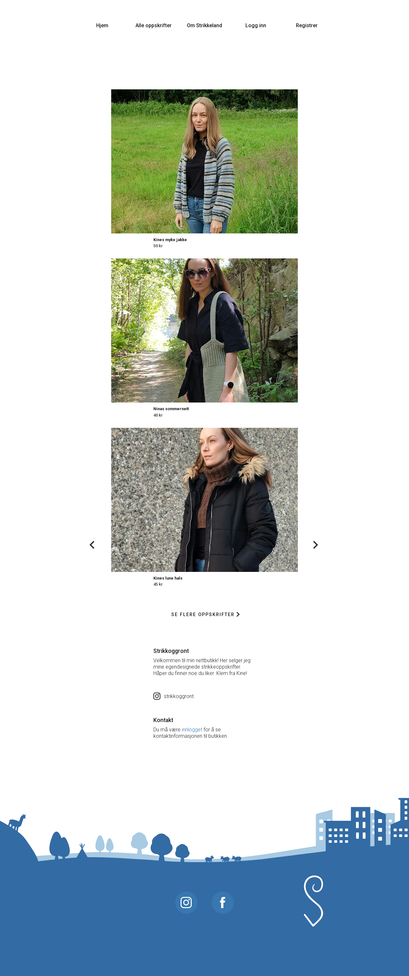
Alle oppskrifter (153, 25)
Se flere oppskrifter (205, 614)
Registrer (307, 25)
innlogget (192, 730)
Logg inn (255, 25)
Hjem (102, 25)
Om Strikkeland (204, 25)
